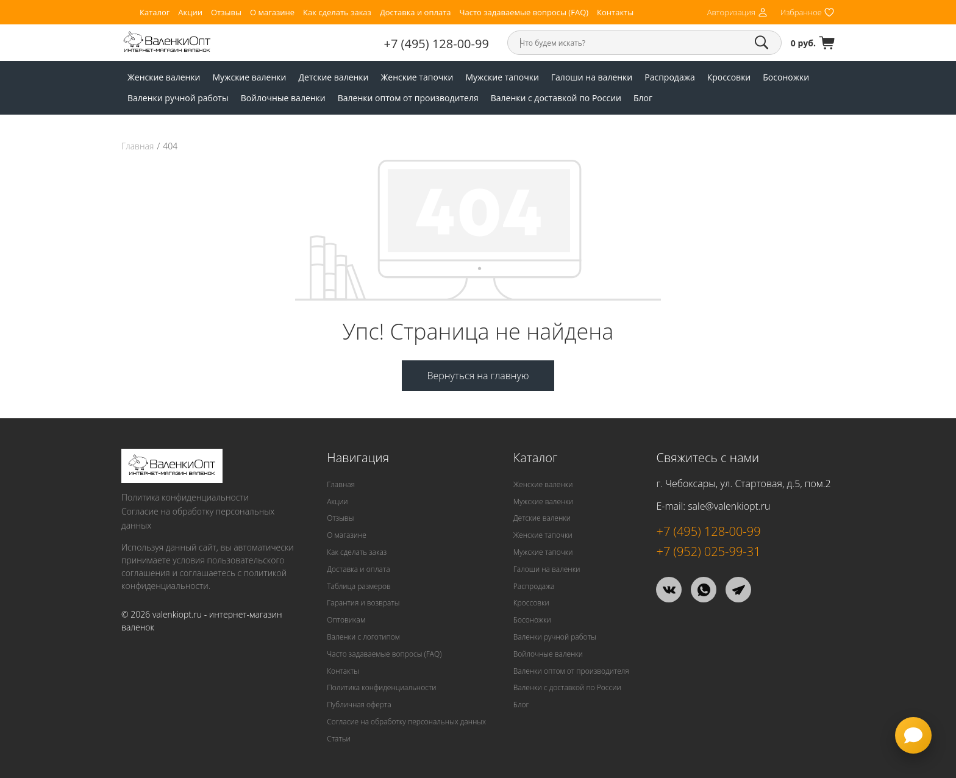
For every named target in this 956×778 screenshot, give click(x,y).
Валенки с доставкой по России (556, 98)
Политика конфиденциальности (185, 497)
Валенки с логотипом (363, 637)
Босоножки (786, 77)
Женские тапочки (417, 77)
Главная (137, 146)
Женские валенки (164, 77)
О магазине (272, 12)
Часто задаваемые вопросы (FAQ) (523, 12)
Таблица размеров (359, 586)
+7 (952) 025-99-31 (708, 551)
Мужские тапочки (501, 77)
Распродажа (669, 77)
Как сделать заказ (337, 12)
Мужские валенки (250, 77)
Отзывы (226, 12)
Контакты (615, 12)
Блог (642, 98)
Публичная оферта (359, 704)
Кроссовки (729, 77)
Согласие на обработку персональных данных (197, 518)
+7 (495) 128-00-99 (436, 43)
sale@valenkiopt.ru (729, 506)
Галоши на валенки (591, 77)
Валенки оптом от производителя (408, 98)
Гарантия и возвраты (363, 603)
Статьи (339, 738)
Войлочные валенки (283, 98)
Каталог (154, 12)
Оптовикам (346, 620)
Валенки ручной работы (178, 98)
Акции (190, 12)
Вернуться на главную (478, 375)
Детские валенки (333, 77)
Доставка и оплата (415, 12)
